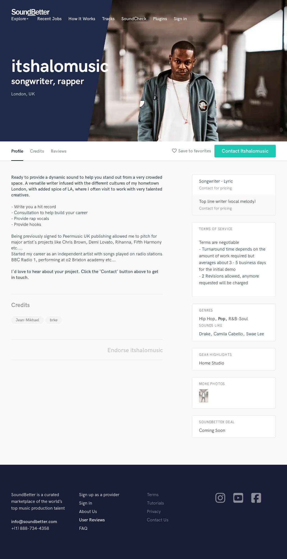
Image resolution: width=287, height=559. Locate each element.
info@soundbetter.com (34, 521)
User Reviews (92, 520)
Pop (221, 319)
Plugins (160, 19)
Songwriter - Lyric (216, 181)
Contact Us (157, 520)
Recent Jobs (49, 19)
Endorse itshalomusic (135, 350)
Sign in (180, 19)
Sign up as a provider (99, 495)
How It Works (81, 19)
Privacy (154, 511)
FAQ (83, 528)
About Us (88, 511)
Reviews (58, 151)
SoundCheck (133, 19)
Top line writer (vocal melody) (227, 201)
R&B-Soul (238, 319)
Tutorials (155, 503)
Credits (37, 151)
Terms (153, 495)
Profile (17, 151)
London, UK (23, 94)
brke (53, 320)
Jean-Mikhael (27, 320)
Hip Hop (207, 319)
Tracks (108, 19)
